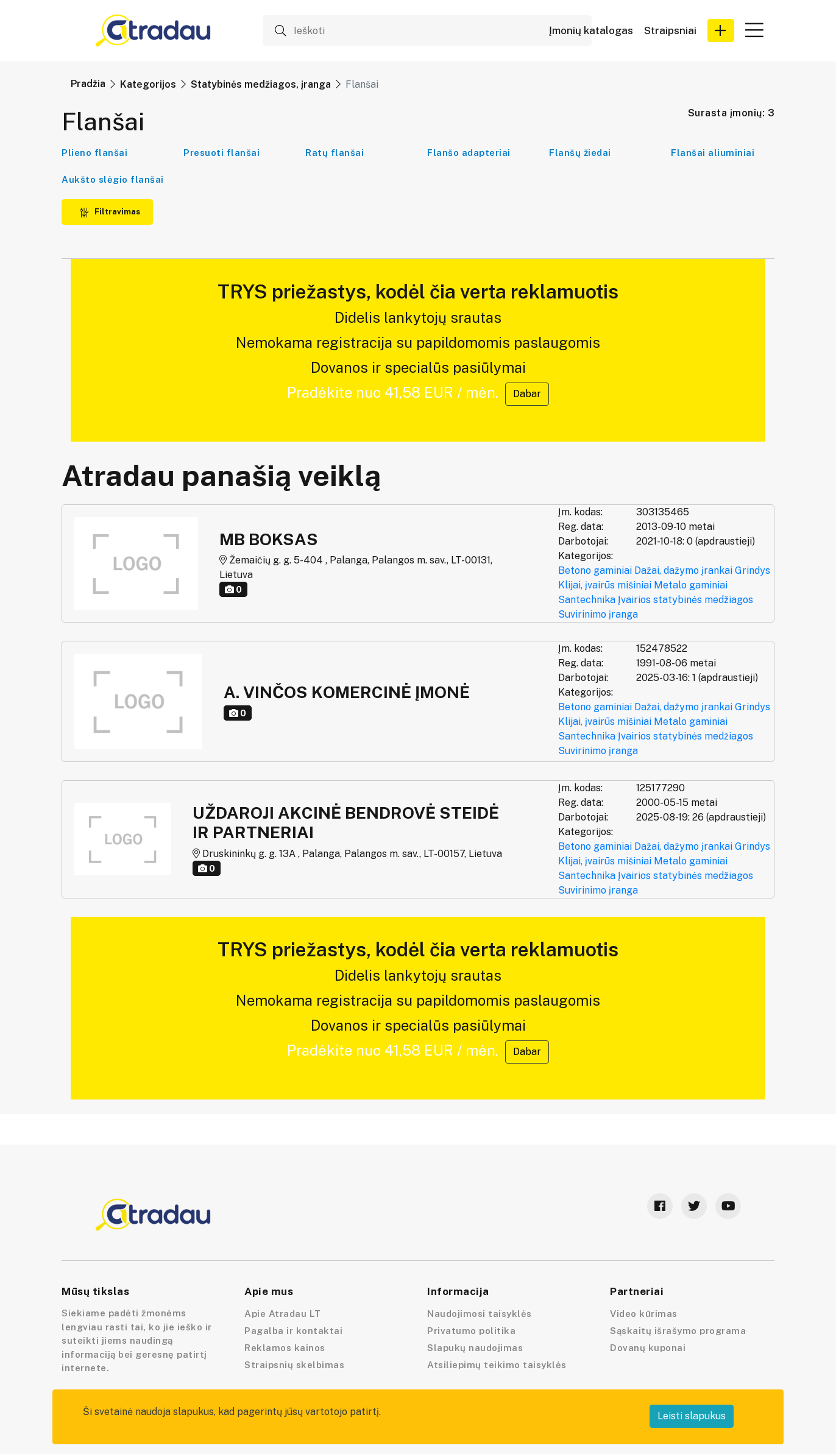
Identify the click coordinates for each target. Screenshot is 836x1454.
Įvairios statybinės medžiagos (685, 599)
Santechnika (586, 599)
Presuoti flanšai (221, 152)
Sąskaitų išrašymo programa (678, 1330)
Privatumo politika (471, 1330)
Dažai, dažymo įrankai (683, 570)
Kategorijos (148, 84)
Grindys (752, 570)
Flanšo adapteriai (469, 152)
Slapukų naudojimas (475, 1348)
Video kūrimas (644, 1313)
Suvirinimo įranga (598, 614)
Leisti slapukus (691, 1416)
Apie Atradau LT (282, 1313)
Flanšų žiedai (580, 152)
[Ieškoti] (427, 30)
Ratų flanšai (334, 152)
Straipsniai (670, 31)
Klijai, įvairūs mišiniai (604, 585)
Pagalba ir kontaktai (293, 1330)
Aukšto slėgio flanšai (113, 179)
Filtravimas (109, 211)
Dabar (527, 394)
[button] (720, 30)
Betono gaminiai (595, 570)
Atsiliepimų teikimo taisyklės (497, 1365)
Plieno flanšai (94, 152)
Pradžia (88, 84)
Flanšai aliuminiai (712, 152)
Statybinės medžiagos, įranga (261, 84)
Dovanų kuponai (647, 1348)
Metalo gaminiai (691, 585)
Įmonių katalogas (591, 31)
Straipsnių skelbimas (294, 1365)
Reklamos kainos (284, 1348)
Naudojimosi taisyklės (479, 1313)
